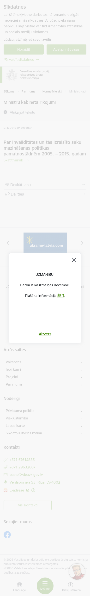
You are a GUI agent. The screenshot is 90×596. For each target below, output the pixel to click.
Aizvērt (45, 334)
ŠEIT (60, 295)
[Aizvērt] (74, 260)
